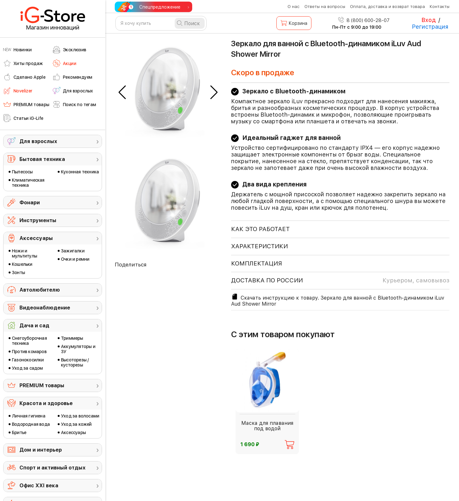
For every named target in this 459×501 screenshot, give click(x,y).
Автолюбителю (39, 290)
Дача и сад (34, 326)
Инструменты (37, 220)
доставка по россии (340, 280)
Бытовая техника (42, 159)
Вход (428, 20)
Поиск (192, 23)
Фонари (29, 203)
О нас (294, 6)
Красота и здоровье (46, 403)
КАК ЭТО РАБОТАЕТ (260, 229)
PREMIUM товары (41, 385)
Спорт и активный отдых (52, 468)
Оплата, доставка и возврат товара (387, 6)
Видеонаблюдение (44, 308)
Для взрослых (38, 141)
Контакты (439, 6)
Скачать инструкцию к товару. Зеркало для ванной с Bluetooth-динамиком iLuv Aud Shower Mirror (337, 300)
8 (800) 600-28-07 (364, 20)
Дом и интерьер (40, 450)
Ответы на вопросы (324, 6)
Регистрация (430, 26)
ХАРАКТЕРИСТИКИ (259, 246)
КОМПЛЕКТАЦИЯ (256, 263)
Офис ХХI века (38, 486)
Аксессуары (36, 238)
